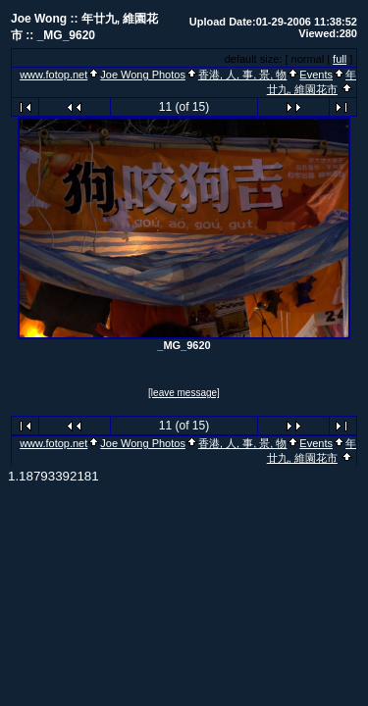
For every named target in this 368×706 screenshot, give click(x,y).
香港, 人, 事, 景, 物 (242, 74)
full (339, 59)
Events (316, 74)
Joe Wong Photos (142, 74)
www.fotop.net (53, 74)
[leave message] (184, 392)
